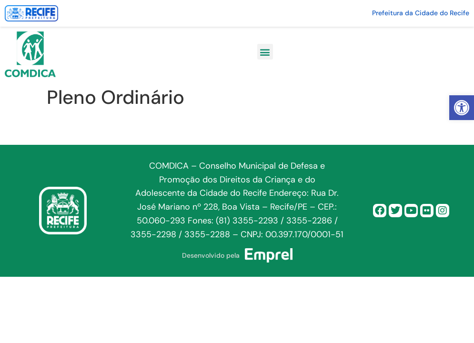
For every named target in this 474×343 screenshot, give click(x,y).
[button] (461, 107)
